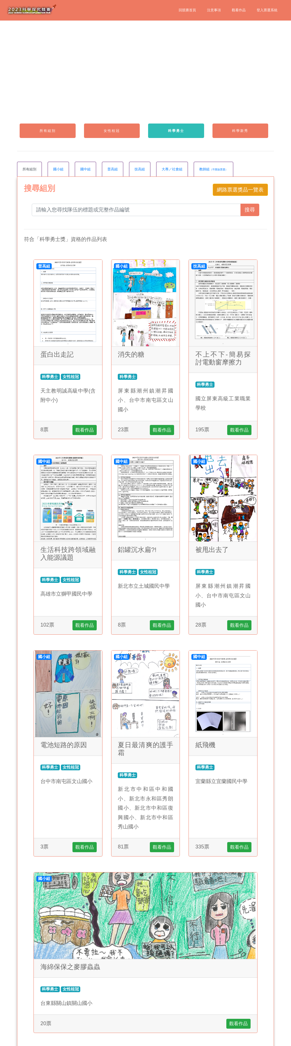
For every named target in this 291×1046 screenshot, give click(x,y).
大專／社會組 (172, 169)
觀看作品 (239, 10)
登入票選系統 (267, 10)
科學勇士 (176, 130)
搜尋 (250, 210)
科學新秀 (240, 130)
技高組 (140, 169)
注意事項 (214, 10)
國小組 (58, 169)
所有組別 (48, 130)
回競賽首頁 (187, 10)
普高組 (112, 169)
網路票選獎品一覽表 (240, 190)
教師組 (213, 169)
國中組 (85, 169)
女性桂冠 (112, 130)
